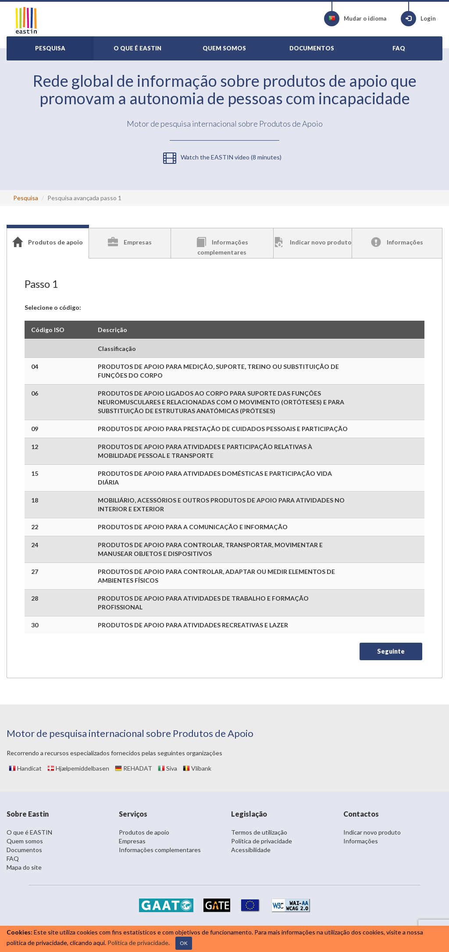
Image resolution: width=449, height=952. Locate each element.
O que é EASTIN (29, 832)
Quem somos (25, 841)
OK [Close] (184, 943)
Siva (167, 768)
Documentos (24, 849)
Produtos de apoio (144, 832)
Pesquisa (25, 198)
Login (418, 18)
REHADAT (133, 768)
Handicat (25, 768)
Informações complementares (160, 849)
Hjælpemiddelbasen (78, 768)
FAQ (13, 858)
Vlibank (197, 768)
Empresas (132, 841)
